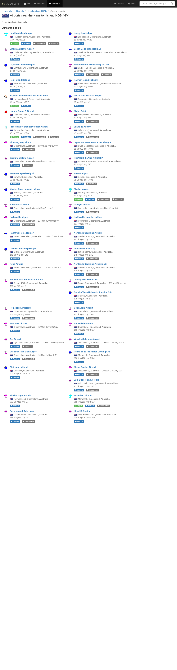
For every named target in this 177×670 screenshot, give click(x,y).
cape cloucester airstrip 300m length (92, 142)
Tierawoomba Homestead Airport (26, 279)
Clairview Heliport (19, 367)
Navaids (20, 11)
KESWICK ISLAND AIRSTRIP (88, 158)
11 (118, 199)
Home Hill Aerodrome (20, 308)
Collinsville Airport (19, 217)
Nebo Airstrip (16, 264)
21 (54, 43)
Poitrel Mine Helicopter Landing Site (92, 352)
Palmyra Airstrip (82, 204)
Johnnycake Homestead (86, 279)
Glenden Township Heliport (23, 248)
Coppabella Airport (83, 308)
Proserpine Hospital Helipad (88, 95)
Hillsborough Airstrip (20, 395)
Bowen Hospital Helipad (22, 173)
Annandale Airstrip (83, 323)
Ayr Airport (15, 339)
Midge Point (80, 111)
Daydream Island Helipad (22, 64)
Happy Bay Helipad (83, 33)
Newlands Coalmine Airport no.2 (90, 264)
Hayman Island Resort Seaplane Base (29, 95)
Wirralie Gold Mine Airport (87, 339)
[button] (55, 3)
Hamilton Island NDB (37, 11)
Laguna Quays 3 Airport (22, 111)
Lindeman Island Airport (22, 49)
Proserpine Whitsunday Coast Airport (28, 127)
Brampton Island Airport (22, 158)
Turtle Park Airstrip (19, 204)
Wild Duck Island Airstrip (86, 380)
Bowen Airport (81, 173)
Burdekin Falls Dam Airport (23, 352)
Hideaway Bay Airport (21, 142)
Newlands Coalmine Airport (87, 233)
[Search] (172, 3)
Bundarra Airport (18, 323)
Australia (8, 11)
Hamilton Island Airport (21, 33)
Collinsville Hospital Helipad (88, 217)
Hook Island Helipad (20, 80)
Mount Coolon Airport (85, 367)
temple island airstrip (84, 248)
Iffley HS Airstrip (82, 411)
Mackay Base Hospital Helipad (25, 189)
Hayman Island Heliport (85, 80)
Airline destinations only (14, 22)
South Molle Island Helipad (87, 49)
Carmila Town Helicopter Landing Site (93, 292)
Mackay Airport (81, 189)
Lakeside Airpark (82, 127)
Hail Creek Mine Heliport (22, 233)
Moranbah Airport (83, 395)
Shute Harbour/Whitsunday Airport (91, 64)
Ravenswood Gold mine (22, 411)
